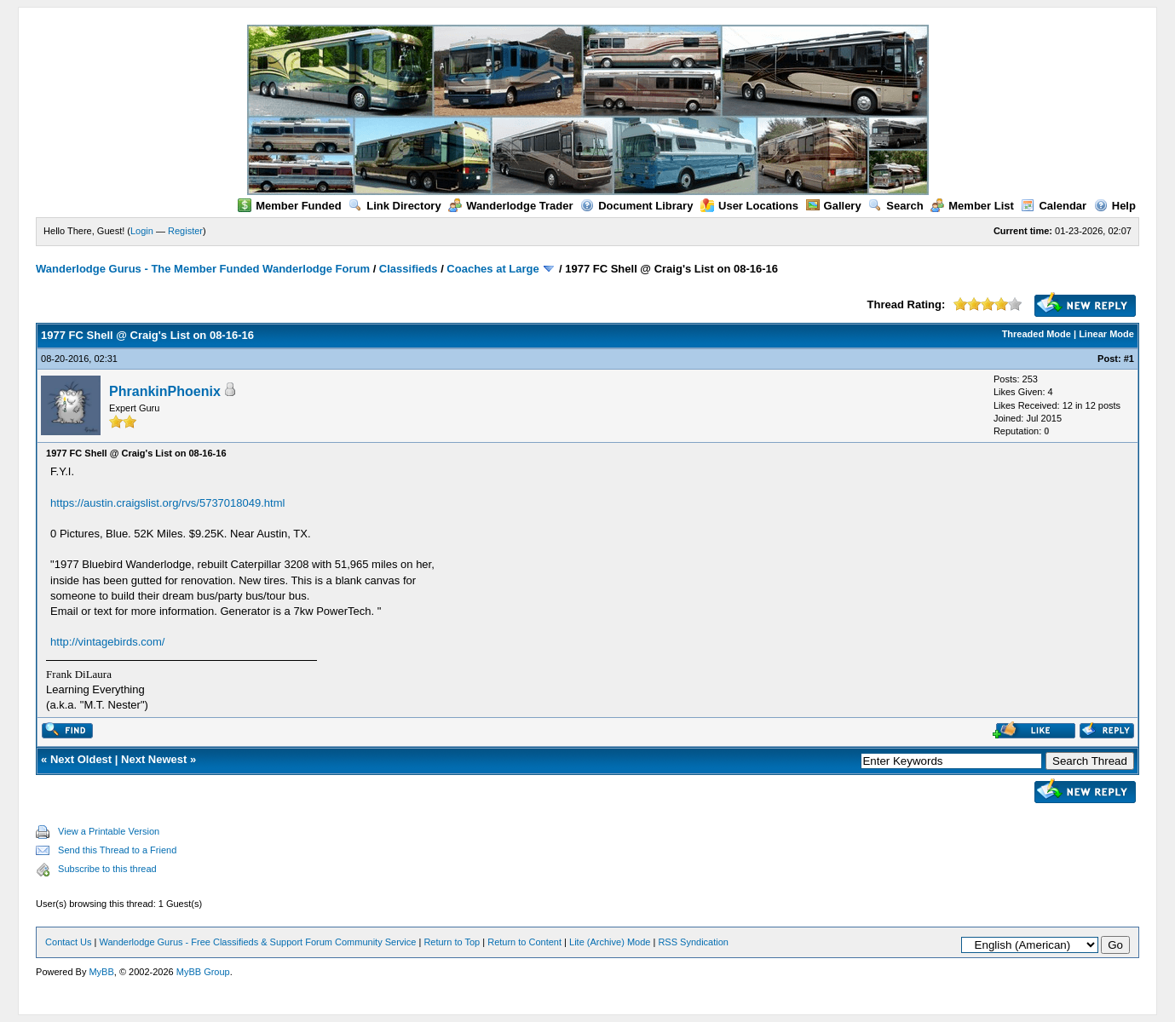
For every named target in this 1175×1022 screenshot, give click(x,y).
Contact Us (68, 942)
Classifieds (408, 268)
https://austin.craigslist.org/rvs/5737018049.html (167, 503)
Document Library (636, 205)
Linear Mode (1106, 334)
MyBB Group (203, 972)
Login (141, 231)
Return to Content (524, 942)
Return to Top (451, 942)
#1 (1129, 358)
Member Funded (289, 205)
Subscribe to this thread (107, 869)
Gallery (833, 205)
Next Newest (154, 759)
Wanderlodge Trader (510, 205)
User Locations (749, 205)
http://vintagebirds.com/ (107, 641)
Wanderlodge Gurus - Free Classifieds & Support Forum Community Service (257, 942)
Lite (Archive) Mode (609, 942)
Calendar (1053, 205)
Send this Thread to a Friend (117, 850)
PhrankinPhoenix (165, 391)
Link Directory (394, 205)
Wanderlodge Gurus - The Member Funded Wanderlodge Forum (203, 268)
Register (185, 231)
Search (895, 205)
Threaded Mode (1036, 334)
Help (1115, 205)
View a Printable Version (108, 831)
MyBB (101, 972)
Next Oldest (81, 759)
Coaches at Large (492, 268)
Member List (972, 205)
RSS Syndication (693, 942)
